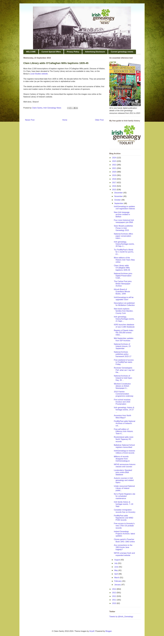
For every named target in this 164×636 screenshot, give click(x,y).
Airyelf (91, 631)
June (116, 567)
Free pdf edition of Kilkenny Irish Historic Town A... (123, 431)
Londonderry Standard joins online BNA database (123, 472)
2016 (114, 186)
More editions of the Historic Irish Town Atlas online (124, 260)
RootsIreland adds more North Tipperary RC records (123, 439)
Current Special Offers (51, 52)
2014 (114, 589)
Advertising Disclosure (95, 52)
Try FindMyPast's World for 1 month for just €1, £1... (124, 252)
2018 (114, 179)
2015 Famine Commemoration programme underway (123, 394)
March (117, 578)
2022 (114, 165)
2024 (114, 158)
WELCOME (31, 52)
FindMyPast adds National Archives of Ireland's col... (124, 423)
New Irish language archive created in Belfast (122, 214)
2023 (114, 161)
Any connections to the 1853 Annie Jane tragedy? (123, 547)
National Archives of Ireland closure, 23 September (122, 346)
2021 (114, 168)
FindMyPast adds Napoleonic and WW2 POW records (123, 518)
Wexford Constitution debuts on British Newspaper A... (122, 386)
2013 (114, 593)
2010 (114, 603)
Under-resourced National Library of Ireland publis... (124, 488)
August (117, 560)
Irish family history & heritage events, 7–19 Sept (123, 504)
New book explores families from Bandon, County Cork (123, 311)
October (117, 200)
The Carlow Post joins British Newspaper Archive (123, 283)
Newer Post (30, 120)
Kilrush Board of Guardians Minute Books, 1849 (122, 291)
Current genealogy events (122, 52)
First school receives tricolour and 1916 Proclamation (122, 402)
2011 (114, 600)
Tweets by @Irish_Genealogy (121, 617)
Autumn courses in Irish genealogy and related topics (124, 480)
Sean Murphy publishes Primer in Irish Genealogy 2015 (123, 228)
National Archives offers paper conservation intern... (123, 236)
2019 (114, 175)
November (118, 196)
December (118, 193)
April (116, 574)
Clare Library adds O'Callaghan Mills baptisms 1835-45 (122, 268)
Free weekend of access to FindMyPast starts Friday (124, 362)
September (119, 203)
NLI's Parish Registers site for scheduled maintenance (124, 496)
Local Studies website (39, 74)
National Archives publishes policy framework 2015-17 (122, 354)
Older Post (99, 120)
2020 (114, 172)
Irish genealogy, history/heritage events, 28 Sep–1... (124, 244)
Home (64, 120)
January (117, 585)
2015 (114, 190)
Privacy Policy (73, 52)
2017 (114, 182)
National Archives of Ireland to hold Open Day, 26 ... (123, 378)
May (116, 570)
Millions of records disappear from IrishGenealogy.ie (122, 459)
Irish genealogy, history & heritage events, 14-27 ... (124, 410)
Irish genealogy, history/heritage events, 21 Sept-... (124, 319)
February (118, 581)
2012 (114, 596)
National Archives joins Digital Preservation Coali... (123, 276)
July (116, 563)
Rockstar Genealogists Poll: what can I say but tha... (124, 370)
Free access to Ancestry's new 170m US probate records (124, 526)
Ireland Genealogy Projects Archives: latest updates (124, 534)
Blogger (108, 631)
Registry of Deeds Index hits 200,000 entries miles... (123, 332)
